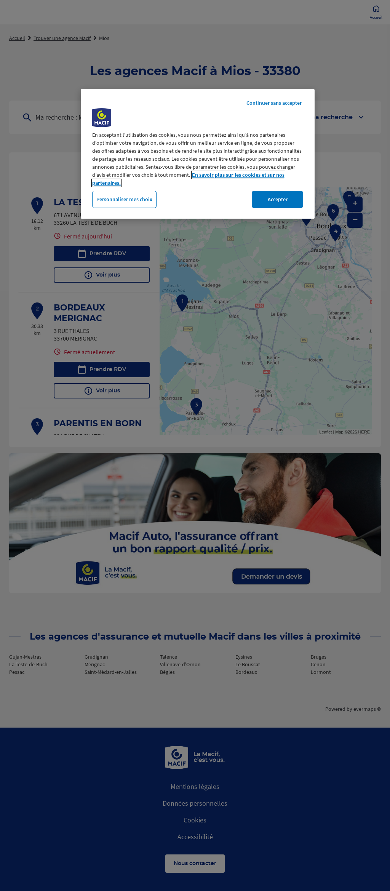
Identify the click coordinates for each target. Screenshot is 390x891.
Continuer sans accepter (274, 102)
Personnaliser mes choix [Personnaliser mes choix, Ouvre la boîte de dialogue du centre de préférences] (124, 199)
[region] (198, 154)
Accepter (278, 199)
